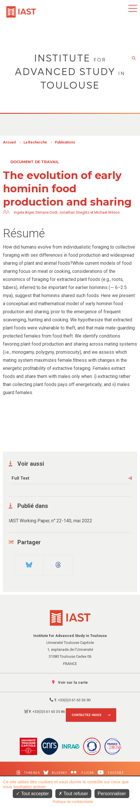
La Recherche (35, 142)
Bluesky (55, 772)
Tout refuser (73, 793)
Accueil (9, 142)
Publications (65, 142)
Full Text (20, 478)
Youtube (111, 772)
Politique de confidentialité (73, 802)
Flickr (82, 772)
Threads (28, 772)
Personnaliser (112, 793)
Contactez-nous (86, 715)
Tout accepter (32, 793)
